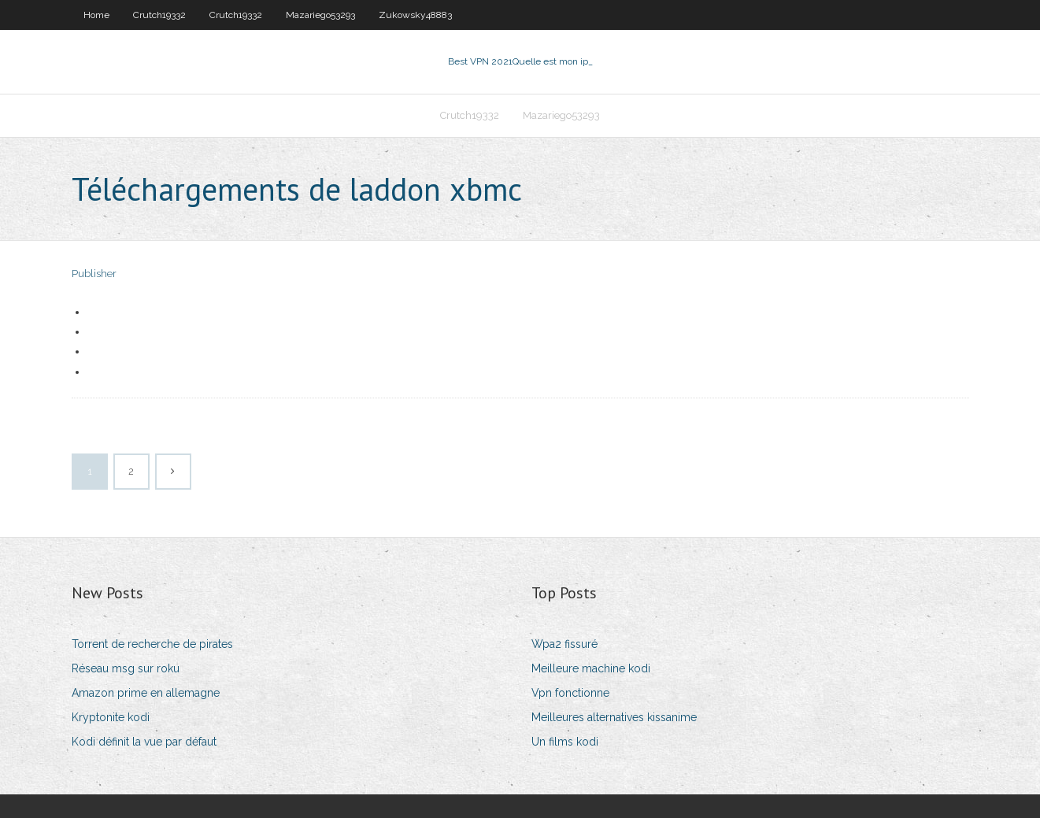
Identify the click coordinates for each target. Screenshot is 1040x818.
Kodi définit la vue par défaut (144, 741)
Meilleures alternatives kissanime (614, 717)
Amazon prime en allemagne (146, 693)
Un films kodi (564, 741)
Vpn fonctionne (570, 693)
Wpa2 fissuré (564, 644)
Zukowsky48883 (415, 14)
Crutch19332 (159, 14)
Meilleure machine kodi (590, 668)
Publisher (94, 273)
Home (96, 14)
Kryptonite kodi (111, 717)
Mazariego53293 (320, 14)
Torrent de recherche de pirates (152, 644)
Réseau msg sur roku (126, 668)
